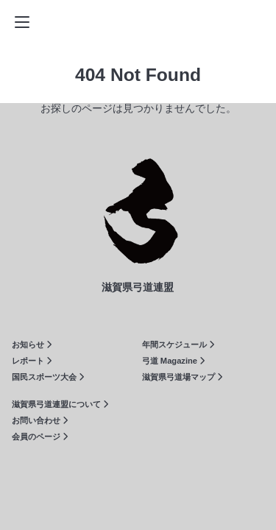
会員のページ (40, 436)
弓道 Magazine (173, 360)
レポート (32, 360)
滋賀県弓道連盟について (60, 404)
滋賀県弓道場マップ (182, 376)
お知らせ (32, 344)
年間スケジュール (178, 344)
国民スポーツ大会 (48, 376)
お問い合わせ (40, 420)
